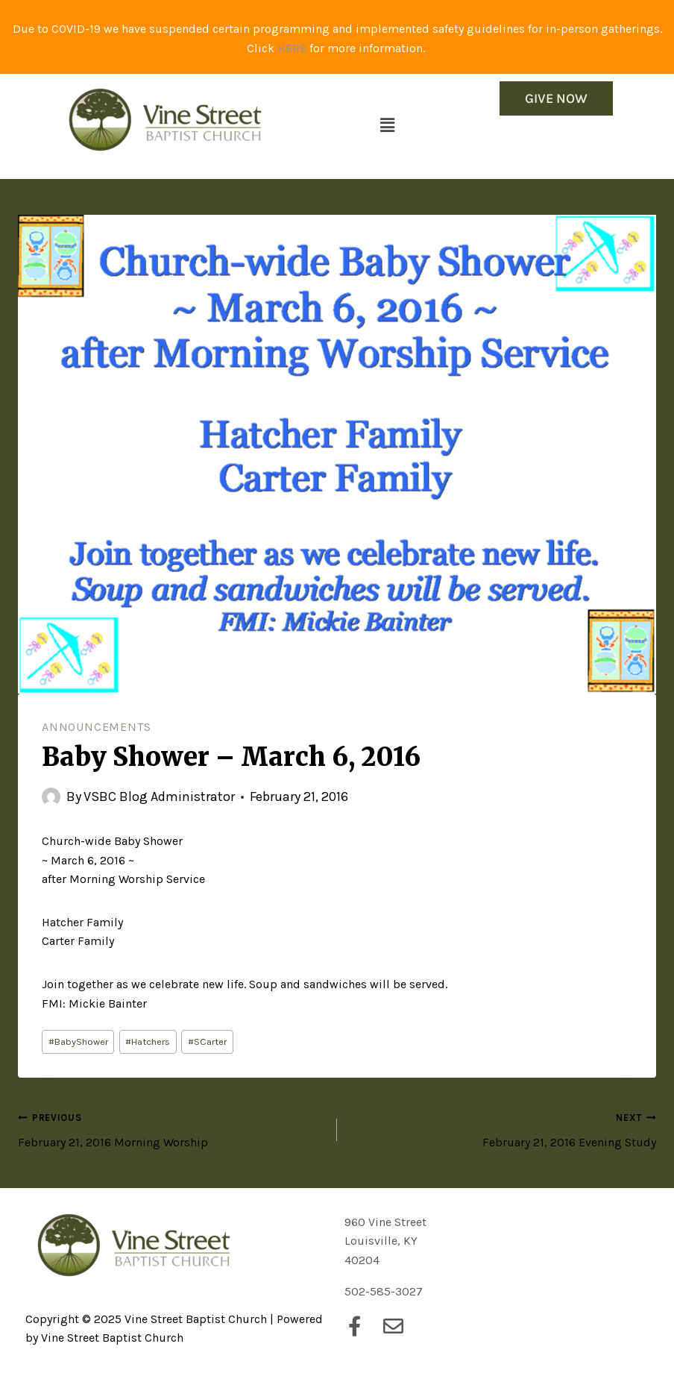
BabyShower (78, 1041)
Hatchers (147, 1041)
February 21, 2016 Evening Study (502, 1128)
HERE (291, 48)
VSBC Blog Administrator (159, 796)
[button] (387, 125)
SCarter (207, 1041)
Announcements (96, 727)
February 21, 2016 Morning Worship (171, 1128)
